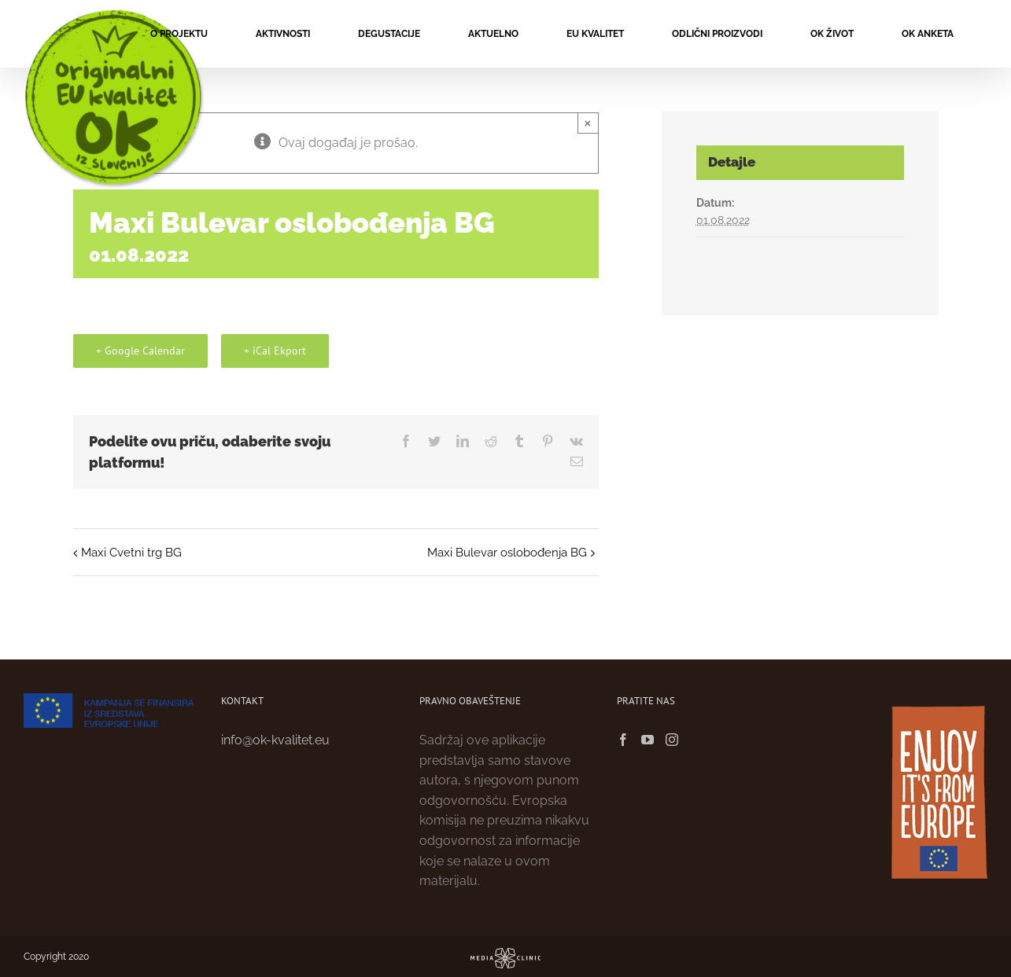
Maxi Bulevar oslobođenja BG (507, 552)
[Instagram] (672, 739)
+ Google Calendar (140, 350)
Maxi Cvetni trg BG (131, 552)
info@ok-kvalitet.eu (275, 740)
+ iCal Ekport (275, 350)
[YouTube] (647, 739)
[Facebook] (623, 739)
